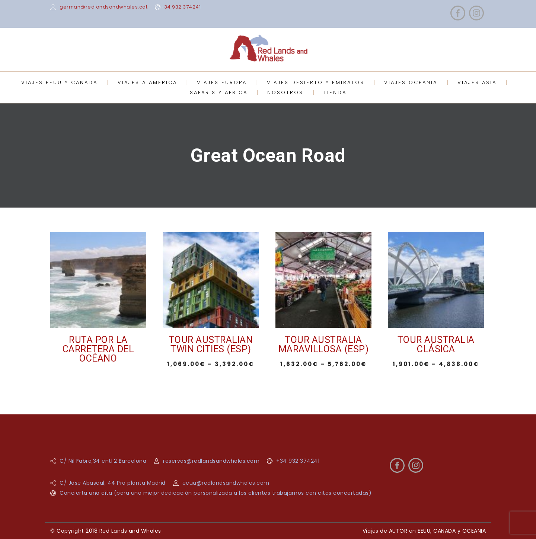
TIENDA (335, 92)
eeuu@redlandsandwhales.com (225, 483)
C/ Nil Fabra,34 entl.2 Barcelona (103, 461)
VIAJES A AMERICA (147, 82)
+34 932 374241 (180, 6)
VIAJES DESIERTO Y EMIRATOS (315, 82)
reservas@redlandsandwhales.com (211, 461)
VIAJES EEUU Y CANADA (59, 82)
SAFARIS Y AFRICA (219, 92)
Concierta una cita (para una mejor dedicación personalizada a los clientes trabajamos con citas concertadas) (215, 493)
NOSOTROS (285, 92)
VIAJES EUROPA (222, 82)
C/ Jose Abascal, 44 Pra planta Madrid (113, 483)
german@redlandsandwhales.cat (103, 6)
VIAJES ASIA (477, 82)
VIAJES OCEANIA (410, 82)
